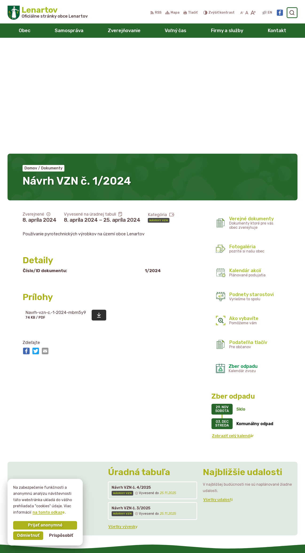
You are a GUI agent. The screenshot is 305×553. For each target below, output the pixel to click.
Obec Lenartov (220, 540)
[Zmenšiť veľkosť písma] (241, 13)
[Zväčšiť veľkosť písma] (253, 13)
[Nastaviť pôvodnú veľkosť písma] (246, 13)
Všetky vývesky (122, 417)
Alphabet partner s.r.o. (150, 540)
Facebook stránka (258, 514)
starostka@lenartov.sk (262, 509)
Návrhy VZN (158, 111)
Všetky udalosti (218, 391)
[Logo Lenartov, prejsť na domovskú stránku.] (48, 13)
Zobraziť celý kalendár (233, 327)
